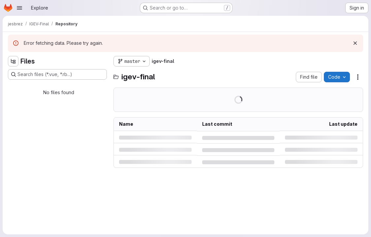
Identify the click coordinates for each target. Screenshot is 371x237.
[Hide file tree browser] (13, 61)
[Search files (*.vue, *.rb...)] (57, 74)
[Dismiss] (355, 43)
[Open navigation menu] (19, 8)
